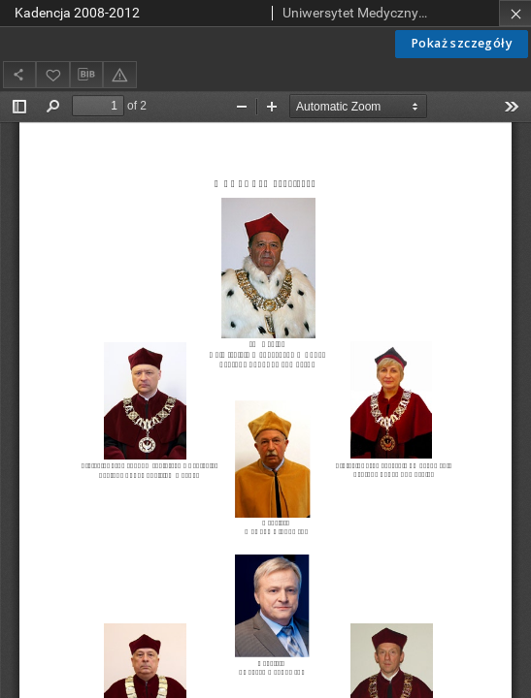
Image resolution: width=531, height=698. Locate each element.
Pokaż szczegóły (462, 43)
